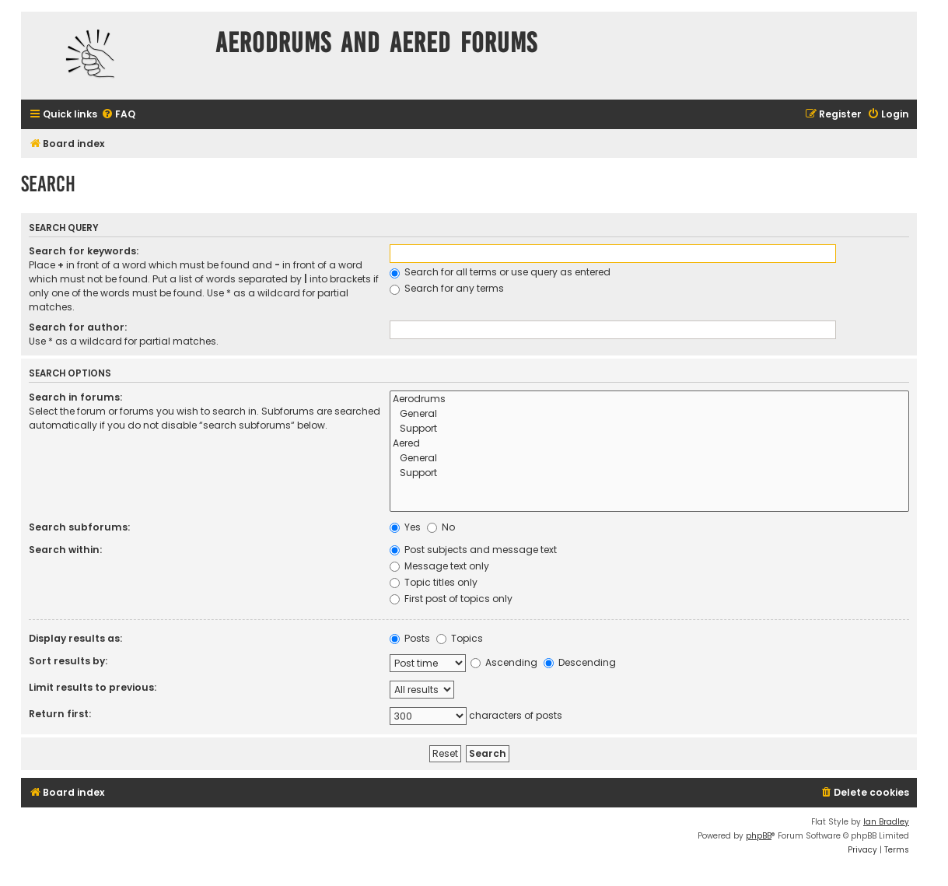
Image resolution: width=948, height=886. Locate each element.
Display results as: (75, 638)
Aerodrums (649, 399)
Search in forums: (75, 397)
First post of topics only (451, 598)
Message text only (439, 566)
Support (649, 429)
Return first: (60, 713)
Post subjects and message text (473, 549)
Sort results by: (68, 660)
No (441, 527)
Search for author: (78, 327)
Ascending (504, 662)
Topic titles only (433, 582)
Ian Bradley (886, 822)
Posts (410, 638)
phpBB (758, 836)
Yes (405, 527)
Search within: (65, 549)
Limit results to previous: (92, 687)
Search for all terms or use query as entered (500, 271)
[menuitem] (118, 114)
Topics (459, 638)
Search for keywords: (83, 250)
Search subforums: (79, 527)
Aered (649, 443)
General (649, 414)
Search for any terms (447, 288)
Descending (580, 662)
